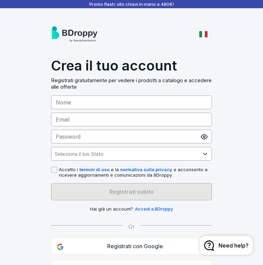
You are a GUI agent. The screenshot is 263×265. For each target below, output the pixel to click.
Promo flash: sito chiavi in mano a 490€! (131, 4)
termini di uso (94, 169)
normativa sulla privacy (146, 169)
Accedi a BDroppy (154, 209)
